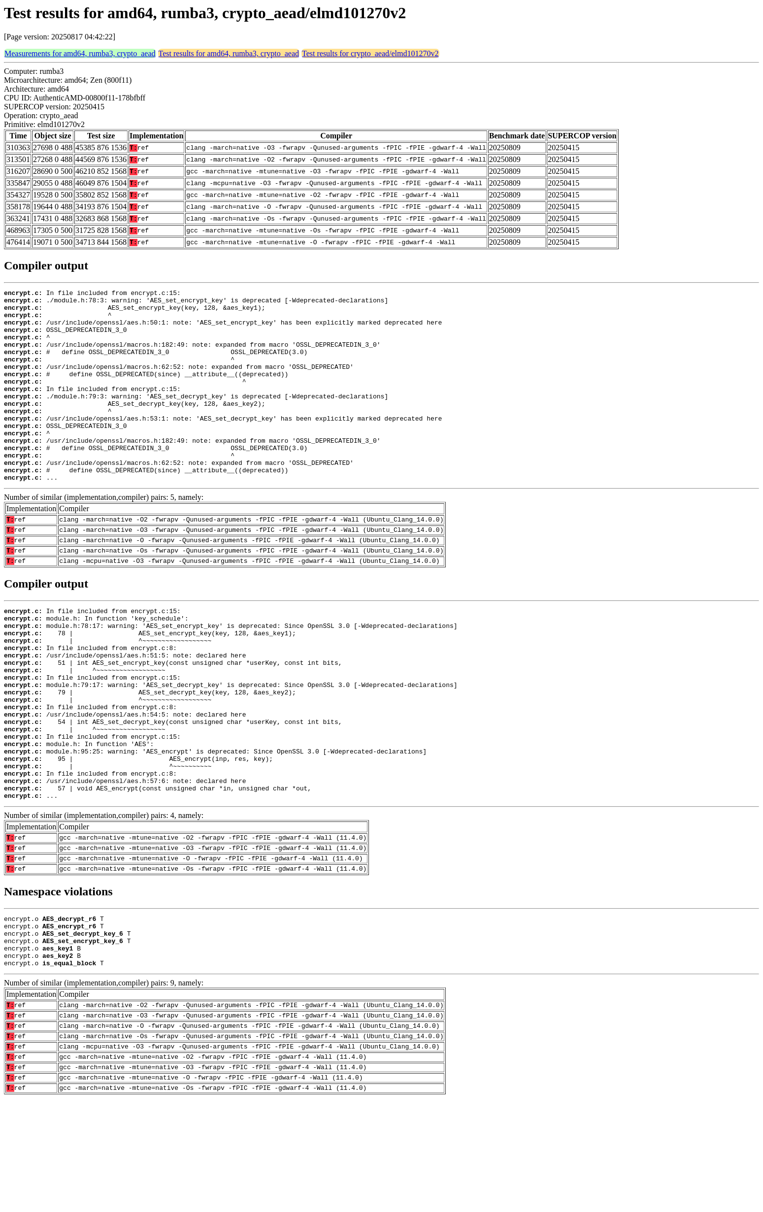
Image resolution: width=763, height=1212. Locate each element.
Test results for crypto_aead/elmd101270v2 (370, 53)
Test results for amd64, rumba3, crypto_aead (229, 53)
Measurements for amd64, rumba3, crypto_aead (80, 53)
